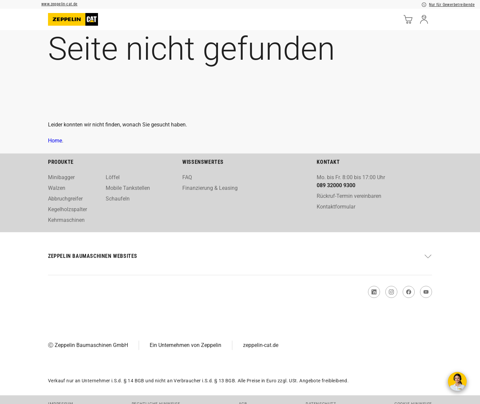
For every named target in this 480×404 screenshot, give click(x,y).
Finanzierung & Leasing (210, 188)
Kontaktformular (336, 207)
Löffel (113, 177)
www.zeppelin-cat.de (59, 4)
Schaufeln (118, 198)
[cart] (408, 19)
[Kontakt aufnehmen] (457, 381)
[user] (424, 19)
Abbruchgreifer (65, 198)
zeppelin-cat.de (260, 345)
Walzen (56, 188)
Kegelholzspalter (67, 209)
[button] (240, 256)
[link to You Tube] (426, 292)
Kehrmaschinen (66, 220)
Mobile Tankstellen (128, 188)
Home (55, 140)
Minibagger (61, 177)
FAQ (187, 177)
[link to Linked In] (374, 292)
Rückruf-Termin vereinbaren (349, 196)
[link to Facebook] (409, 292)
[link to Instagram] (391, 292)
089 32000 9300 (336, 185)
